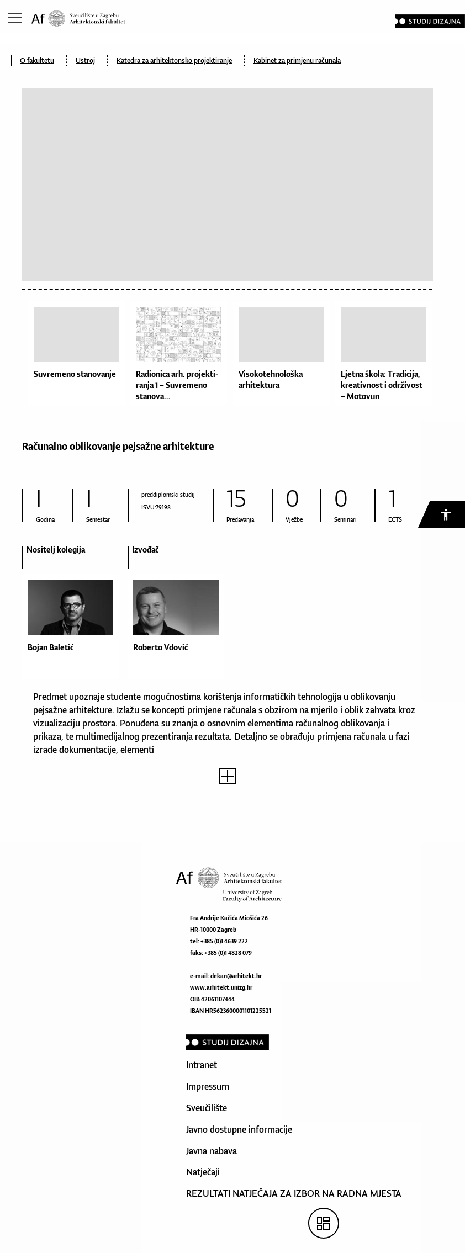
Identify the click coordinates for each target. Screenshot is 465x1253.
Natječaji (203, 1172)
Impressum (207, 1086)
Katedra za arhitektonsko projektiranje (174, 60)
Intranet (201, 1065)
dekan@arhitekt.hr (236, 976)
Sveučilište (206, 1108)
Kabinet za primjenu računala (297, 60)
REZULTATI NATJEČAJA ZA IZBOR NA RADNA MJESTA (293, 1193)
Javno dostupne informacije (239, 1129)
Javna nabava (211, 1151)
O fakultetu (37, 60)
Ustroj (85, 60)
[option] (75, 617)
